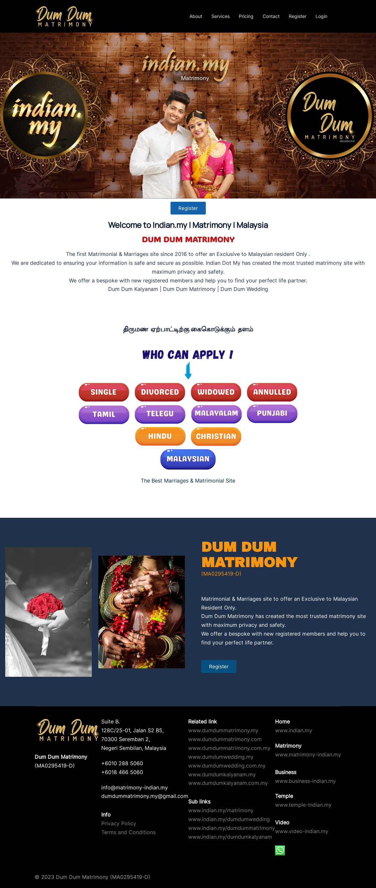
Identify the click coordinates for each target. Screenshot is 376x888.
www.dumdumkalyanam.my (222, 774)
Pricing (246, 16)
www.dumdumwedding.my (220, 756)
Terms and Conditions (128, 832)
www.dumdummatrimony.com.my (229, 748)
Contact (271, 16)
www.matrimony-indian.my (308, 754)
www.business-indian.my (305, 781)
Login (321, 16)
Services (220, 16)
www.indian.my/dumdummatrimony (231, 828)
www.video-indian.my (301, 831)
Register (297, 16)
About (195, 16)
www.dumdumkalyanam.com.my (228, 783)
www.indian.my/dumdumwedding (229, 819)
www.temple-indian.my (303, 804)
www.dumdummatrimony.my (223, 730)
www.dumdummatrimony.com (225, 739)
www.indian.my (293, 730)
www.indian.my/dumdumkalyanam (230, 836)
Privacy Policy (118, 823)
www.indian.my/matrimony (220, 810)
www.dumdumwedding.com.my (227, 765)
